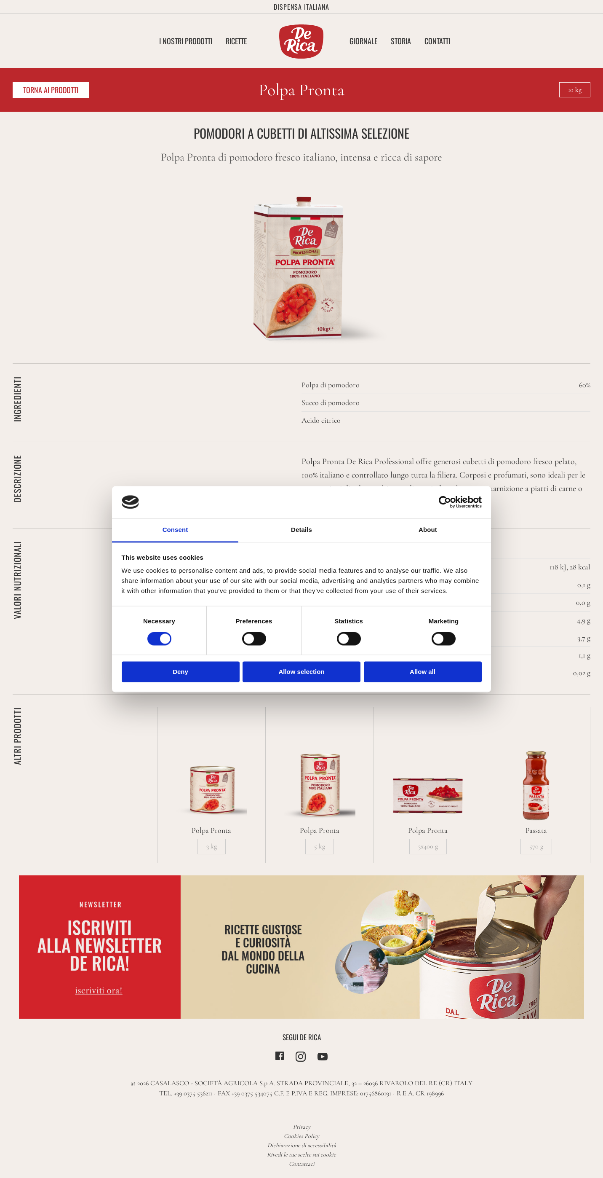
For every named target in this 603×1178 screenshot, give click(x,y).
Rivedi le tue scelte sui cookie (301, 1154)
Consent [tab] (175, 530)
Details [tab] (301, 530)
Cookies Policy (301, 1136)
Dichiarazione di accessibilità (301, 1145)
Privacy (301, 1126)
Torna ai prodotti (50, 89)
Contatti (437, 40)
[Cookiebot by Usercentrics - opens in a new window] (445, 502)
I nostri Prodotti (185, 40)
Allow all (422, 672)
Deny (180, 672)
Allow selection (301, 672)
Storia (401, 40)
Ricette (236, 40)
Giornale (363, 40)
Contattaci (302, 1163)
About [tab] (428, 530)
